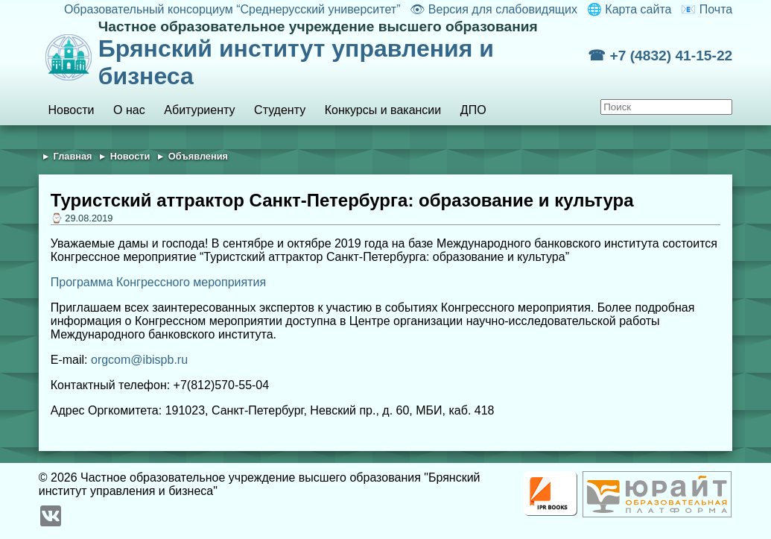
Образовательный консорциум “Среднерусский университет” (232, 9)
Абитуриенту (199, 110)
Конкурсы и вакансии (383, 110)
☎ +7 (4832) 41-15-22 (660, 55)
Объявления (198, 156)
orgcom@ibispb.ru (139, 359)
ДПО (473, 110)
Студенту (279, 110)
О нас (129, 110)
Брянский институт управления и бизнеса (343, 54)
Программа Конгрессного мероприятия (158, 282)
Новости (71, 110)
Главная (73, 156)
